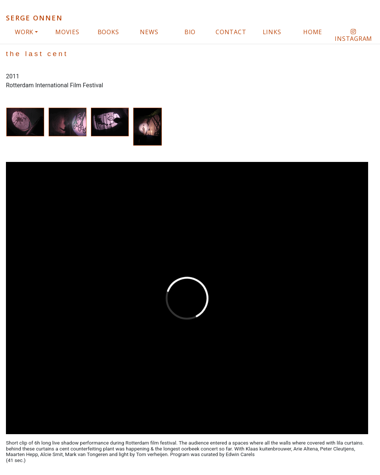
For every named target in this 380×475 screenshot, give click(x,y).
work (24, 32)
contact (231, 32)
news (149, 32)
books (108, 32)
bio (190, 32)
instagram (353, 36)
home (312, 32)
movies (67, 32)
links (272, 32)
